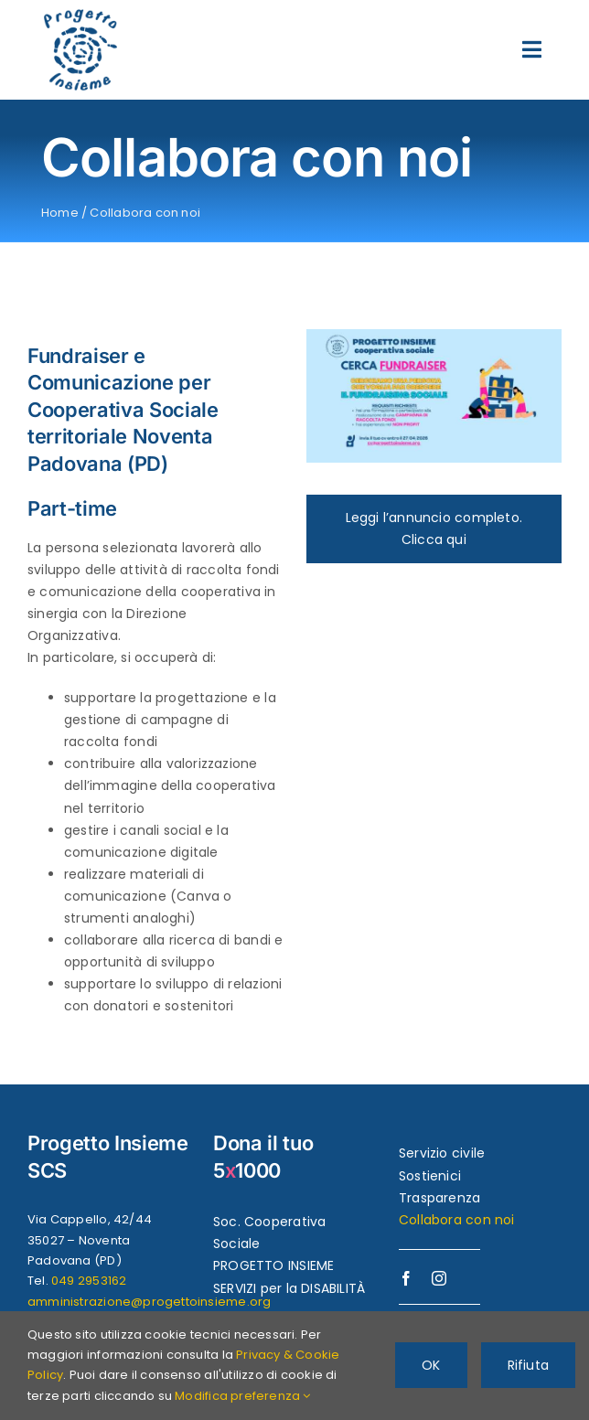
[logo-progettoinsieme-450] (80, 15)
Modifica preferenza (242, 1395)
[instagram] (439, 1278)
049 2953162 (88, 1280)
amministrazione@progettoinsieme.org (149, 1301)
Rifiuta (528, 1365)
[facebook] (406, 1278)
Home (60, 212)
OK (431, 1365)
